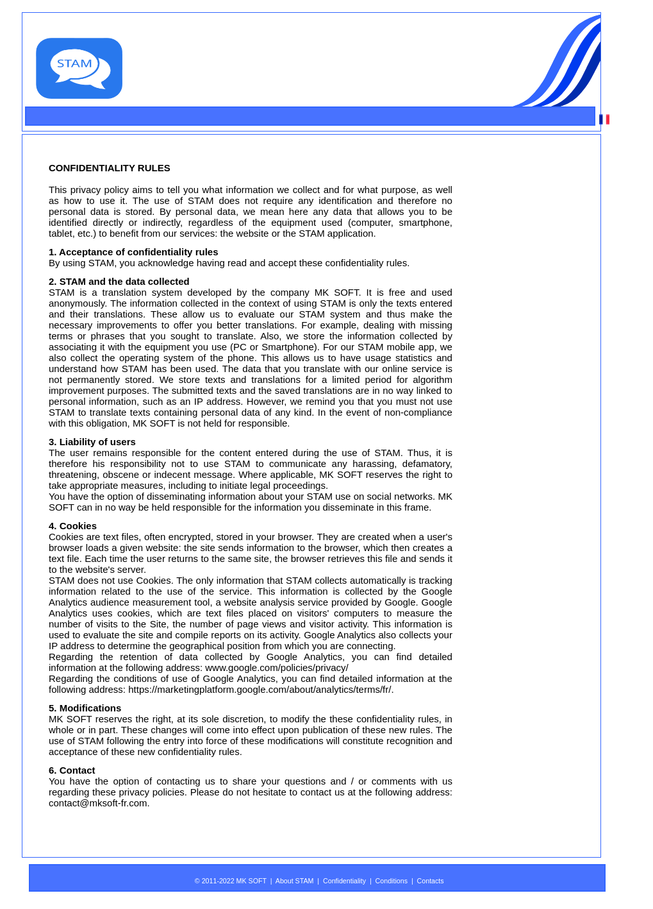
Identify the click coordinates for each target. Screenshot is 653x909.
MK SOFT (337, 292)
